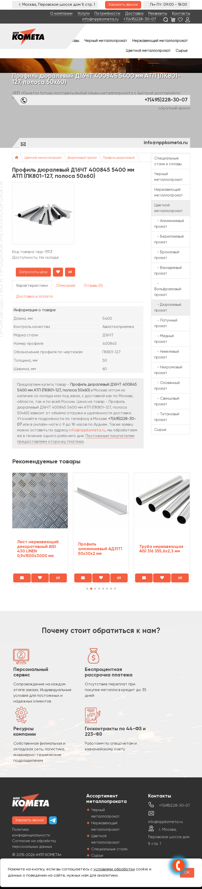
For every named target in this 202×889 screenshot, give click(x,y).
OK (187, 873)
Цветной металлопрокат (148, 51)
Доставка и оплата (34, 297)
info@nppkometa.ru (100, 19)
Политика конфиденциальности (31, 832)
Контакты (181, 14)
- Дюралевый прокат (167, 307)
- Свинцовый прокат (166, 401)
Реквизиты (157, 14)
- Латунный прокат (165, 323)
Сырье (182, 51)
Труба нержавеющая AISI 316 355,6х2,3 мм (161, 549)
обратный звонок (174, 108)
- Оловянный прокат (167, 385)
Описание (65, 286)
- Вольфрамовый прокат (167, 289)
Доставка (134, 14)
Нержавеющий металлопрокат (160, 41)
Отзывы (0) (93, 286)
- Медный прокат (164, 339)
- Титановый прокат (166, 417)
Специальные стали (109, 849)
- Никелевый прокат (166, 354)
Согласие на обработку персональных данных (34, 844)
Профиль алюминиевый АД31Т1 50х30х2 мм (100, 549)
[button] (87, 589)
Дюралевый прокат (82, 157)
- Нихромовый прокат (168, 370)
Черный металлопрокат (105, 41)
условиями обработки (114, 869)
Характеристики (32, 286)
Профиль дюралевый (119, 157)
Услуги (83, 14)
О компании (61, 14)
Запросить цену (33, 272)
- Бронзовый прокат (166, 255)
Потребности (107, 14)
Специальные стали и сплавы (168, 161)
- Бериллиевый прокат (169, 239)
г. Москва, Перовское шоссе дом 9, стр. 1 (168, 837)
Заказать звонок (123, 5)
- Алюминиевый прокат (169, 223)
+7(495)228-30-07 (139, 19)
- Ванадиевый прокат (168, 270)
